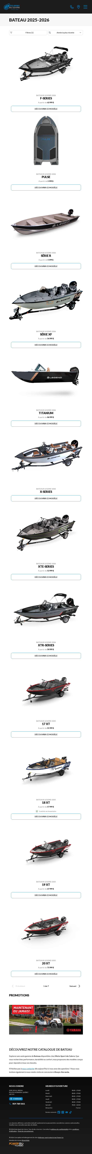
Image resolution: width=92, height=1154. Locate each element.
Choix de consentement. (26, 1131)
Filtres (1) (21, 32)
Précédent (18, 986)
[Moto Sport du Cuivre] (12, 7)
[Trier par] (65, 32)
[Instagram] (62, 1112)
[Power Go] (36, 1144)
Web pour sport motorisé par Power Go (50, 1137)
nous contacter (28, 1068)
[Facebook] (58, 1112)
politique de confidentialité (59, 1129)
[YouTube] (66, 1112)
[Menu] (85, 6)
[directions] (78, 7)
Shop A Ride (25, 1140)
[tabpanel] (63, 1099)
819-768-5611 (17, 1104)
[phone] (72, 7)
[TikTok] (70, 1112)
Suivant (75, 986)
